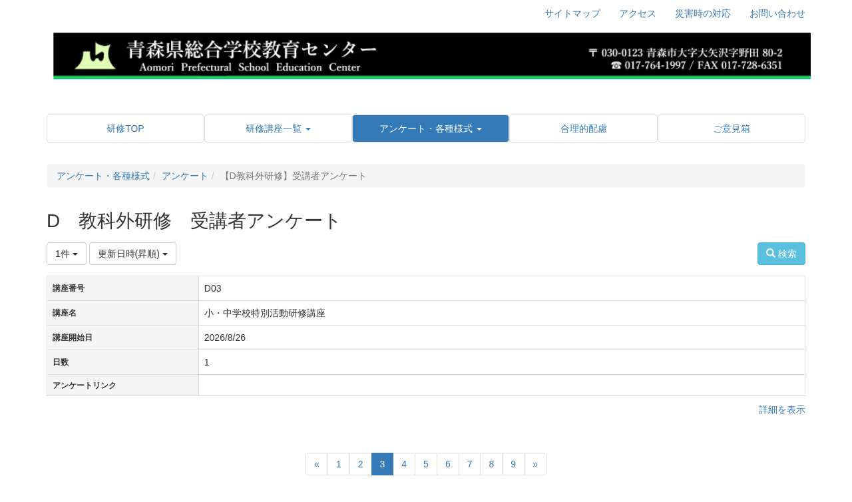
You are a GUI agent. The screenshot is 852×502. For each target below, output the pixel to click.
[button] (278, 128)
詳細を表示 (782, 409)
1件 (66, 253)
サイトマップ (572, 13)
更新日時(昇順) (133, 253)
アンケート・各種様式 (103, 175)
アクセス (637, 13)
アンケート (185, 175)
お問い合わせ (777, 13)
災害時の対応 (703, 13)
